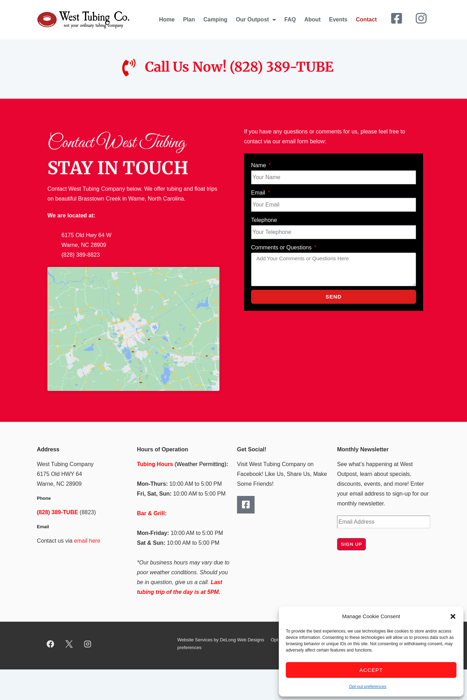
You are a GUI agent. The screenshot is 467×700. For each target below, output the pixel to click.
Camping (215, 19)
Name (259, 165)
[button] (452, 616)
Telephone (264, 220)
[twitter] (69, 643)
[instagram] (87, 643)
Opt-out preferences (368, 686)
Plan (189, 19)
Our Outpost (256, 19)
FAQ (290, 19)
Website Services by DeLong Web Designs (220, 639)
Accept (371, 670)
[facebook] (50, 643)
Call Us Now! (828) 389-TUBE (239, 67)
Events (338, 19)
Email (259, 193)
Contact (366, 19)
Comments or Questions (282, 247)
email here (87, 541)
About (312, 19)
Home (167, 19)
